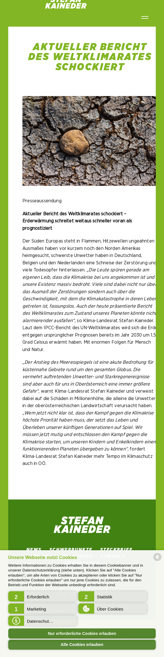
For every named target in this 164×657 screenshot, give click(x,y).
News (34, 549)
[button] (42, 596)
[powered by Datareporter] (157, 560)
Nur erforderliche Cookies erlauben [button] (82, 633)
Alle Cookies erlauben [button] (82, 644)
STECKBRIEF (116, 549)
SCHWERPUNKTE (70, 549)
